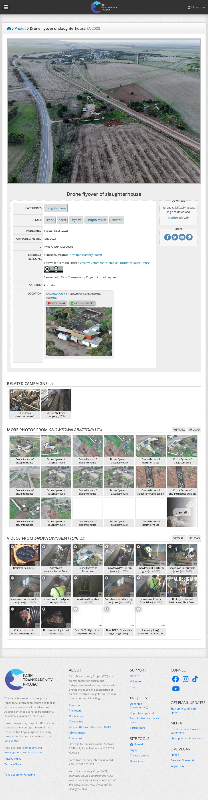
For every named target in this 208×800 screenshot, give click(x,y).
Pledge (175, 750)
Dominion (139, 701)
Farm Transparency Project (85, 255)
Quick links (136, 756)
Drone (50, 220)
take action (35, 747)
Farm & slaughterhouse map (144, 716)
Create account (139, 751)
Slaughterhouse (56, 208)
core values (11, 736)
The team (75, 706)
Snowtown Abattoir (58, 294)
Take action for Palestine (19, 770)
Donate (134, 671)
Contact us (75, 733)
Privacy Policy (12, 754)
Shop (133, 682)
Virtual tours (137, 723)
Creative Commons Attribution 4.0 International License (114, 263)
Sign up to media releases (187, 734)
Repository (142, 708)
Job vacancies (77, 728)
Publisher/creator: (56, 255)
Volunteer (136, 677)
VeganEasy (177, 761)
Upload (194, 425)
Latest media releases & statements (186, 726)
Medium (173, 218)
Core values (76, 717)
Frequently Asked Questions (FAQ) (90, 722)
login (170, 212)
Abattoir (116, 220)
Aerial (62, 220)
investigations (13, 747)
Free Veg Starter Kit (183, 756)
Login (133, 745)
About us (74, 700)
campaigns (30, 743)
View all (179, 425)
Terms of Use (12, 760)
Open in (57, 304)
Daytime (76, 220)
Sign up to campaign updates (183, 706)
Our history (76, 711)
